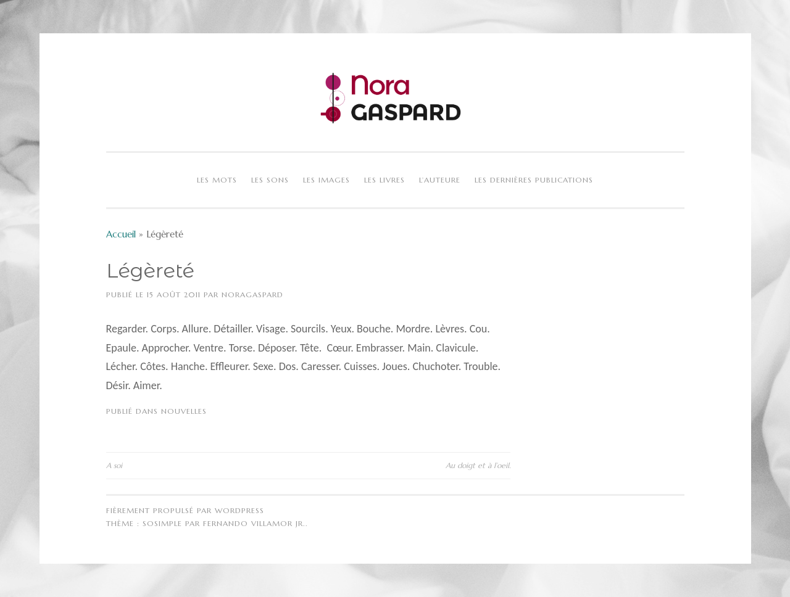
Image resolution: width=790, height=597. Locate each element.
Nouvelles (184, 411)
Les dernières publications (534, 179)
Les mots (217, 179)
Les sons (270, 179)
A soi (114, 465)
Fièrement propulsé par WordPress (185, 510)
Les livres (384, 179)
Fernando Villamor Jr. (254, 523)
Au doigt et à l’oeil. (478, 465)
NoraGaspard (252, 294)
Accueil (121, 234)
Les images (326, 179)
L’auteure (439, 179)
